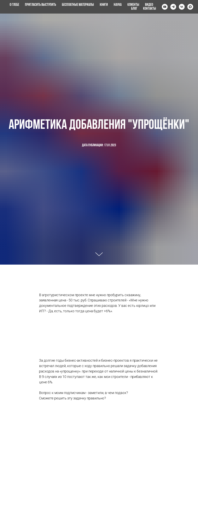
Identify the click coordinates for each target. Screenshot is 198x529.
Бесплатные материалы (78, 5)
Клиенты (133, 5)
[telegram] (173, 7)
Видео (149, 5)
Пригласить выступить (40, 5)
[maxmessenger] (190, 7)
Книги (104, 5)
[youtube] (165, 7)
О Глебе (14, 5)
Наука (118, 5)
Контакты (149, 9)
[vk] (182, 7)
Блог (134, 9)
